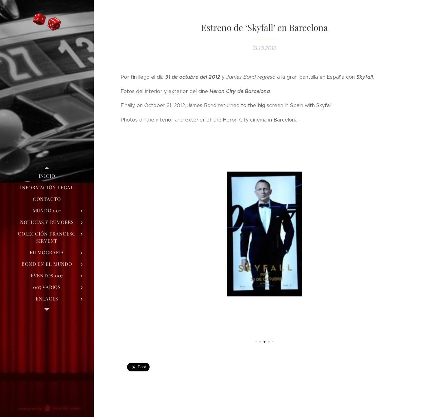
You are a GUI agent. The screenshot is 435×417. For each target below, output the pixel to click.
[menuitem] (47, 176)
